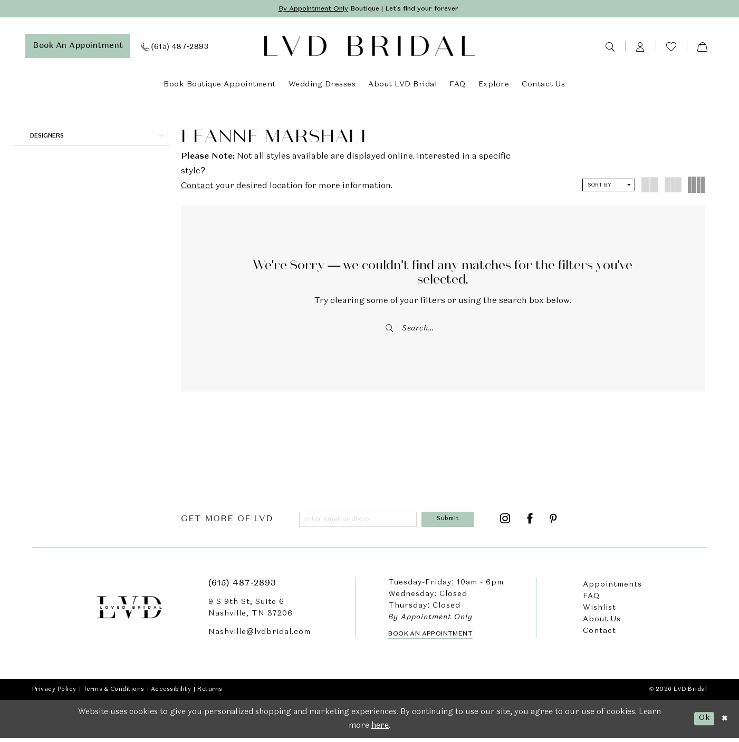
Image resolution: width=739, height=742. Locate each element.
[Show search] (609, 47)
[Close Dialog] (724, 723)
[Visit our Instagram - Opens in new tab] (505, 522)
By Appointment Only (306, 9)
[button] (640, 47)
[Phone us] (174, 47)
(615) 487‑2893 (242, 587)
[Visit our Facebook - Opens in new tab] (530, 522)
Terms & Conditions (114, 693)
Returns (210, 693)
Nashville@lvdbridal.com (259, 636)
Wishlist (599, 612)
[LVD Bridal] (369, 47)
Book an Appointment (430, 637)
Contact (197, 187)
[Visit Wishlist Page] (671, 47)
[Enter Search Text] (443, 329)
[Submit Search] (390, 329)
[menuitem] (77, 47)
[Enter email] (360, 522)
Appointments (612, 588)
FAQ (591, 600)
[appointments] (77, 47)
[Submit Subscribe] (450, 522)
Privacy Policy (54, 693)
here (380, 729)
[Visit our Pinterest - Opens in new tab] (553, 522)
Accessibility (171, 693)
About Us (602, 623)
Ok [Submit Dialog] (701, 722)
